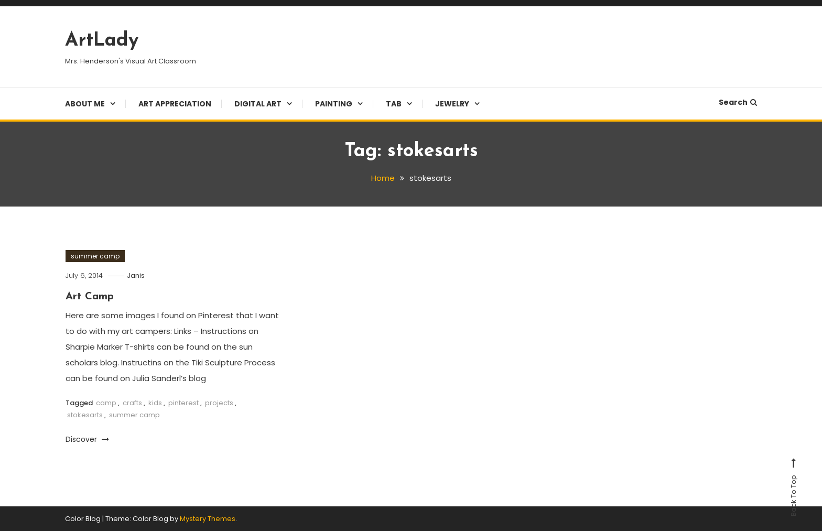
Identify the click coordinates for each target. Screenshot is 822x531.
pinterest (183, 403)
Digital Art (258, 104)
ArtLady (101, 40)
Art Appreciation (174, 104)
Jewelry (452, 104)
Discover (87, 439)
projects (219, 403)
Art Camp (90, 296)
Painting (333, 104)
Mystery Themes (207, 519)
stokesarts (85, 415)
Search (738, 102)
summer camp (95, 256)
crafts (132, 403)
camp (106, 403)
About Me (85, 104)
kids (155, 403)
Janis (136, 275)
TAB (394, 104)
